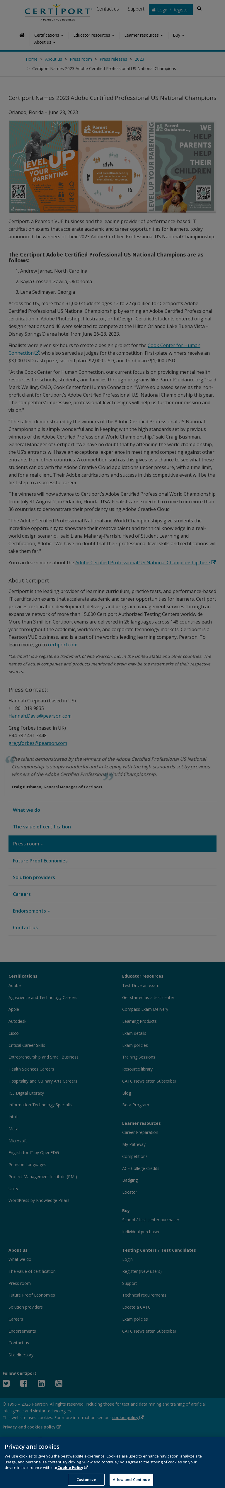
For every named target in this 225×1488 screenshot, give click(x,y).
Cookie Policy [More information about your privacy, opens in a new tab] (70, 1473)
